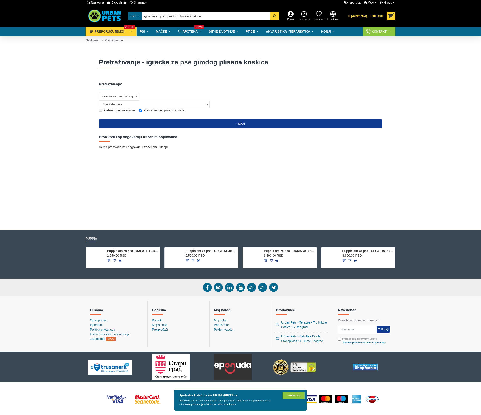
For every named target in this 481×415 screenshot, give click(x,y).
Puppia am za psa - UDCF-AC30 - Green (211, 251)
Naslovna (92, 40)
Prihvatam (294, 395)
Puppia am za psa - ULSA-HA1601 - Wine (367, 251)
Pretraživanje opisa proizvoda (161, 110)
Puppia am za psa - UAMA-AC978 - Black (289, 251)
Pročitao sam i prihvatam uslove (362, 340)
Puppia (91, 238)
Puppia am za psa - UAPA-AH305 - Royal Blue (132, 251)
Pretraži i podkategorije (117, 110)
